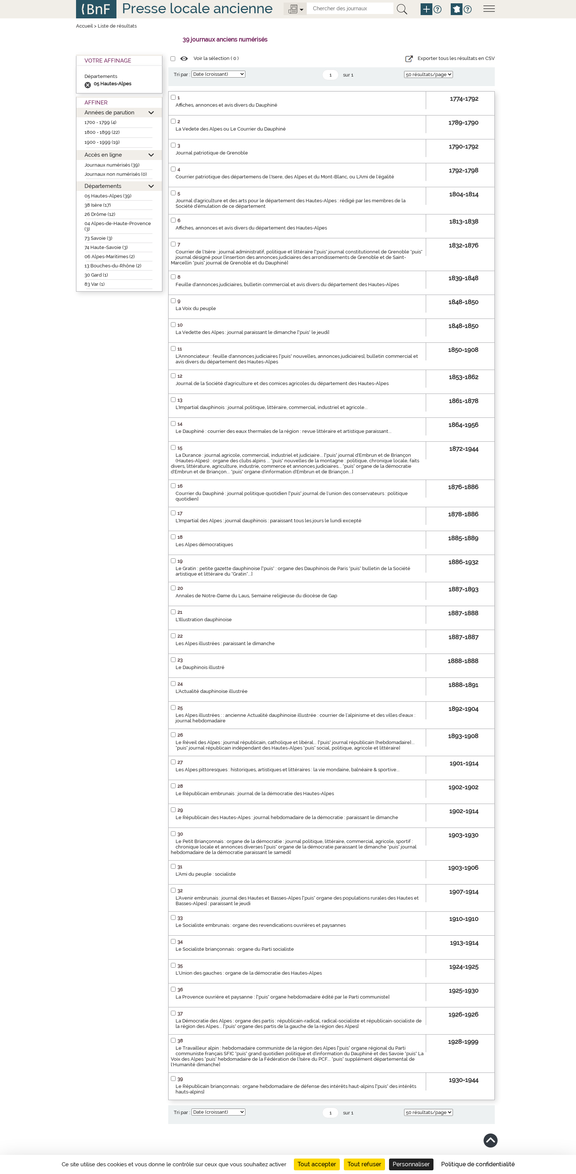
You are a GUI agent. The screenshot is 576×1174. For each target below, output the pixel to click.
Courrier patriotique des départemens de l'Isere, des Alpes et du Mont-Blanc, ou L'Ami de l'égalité (285, 176)
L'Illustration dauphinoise (204, 619)
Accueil (84, 26)
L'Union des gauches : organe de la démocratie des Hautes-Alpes (249, 973)
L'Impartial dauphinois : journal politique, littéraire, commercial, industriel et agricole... (272, 407)
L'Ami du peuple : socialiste (206, 874)
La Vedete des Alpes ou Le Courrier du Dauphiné (231, 129)
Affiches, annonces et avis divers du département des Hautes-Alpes (251, 228)
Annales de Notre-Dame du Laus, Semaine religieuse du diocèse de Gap (256, 595)
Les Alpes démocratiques (204, 544)
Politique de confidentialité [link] (478, 1164)
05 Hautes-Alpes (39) (108, 196)
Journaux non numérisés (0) (115, 174)
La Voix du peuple (196, 308)
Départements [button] (102, 186)
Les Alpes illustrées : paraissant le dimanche (225, 643)
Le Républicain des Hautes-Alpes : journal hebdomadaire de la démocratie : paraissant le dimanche (287, 817)
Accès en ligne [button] (103, 155)
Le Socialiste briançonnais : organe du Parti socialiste (235, 949)
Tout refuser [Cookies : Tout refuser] (364, 1164)
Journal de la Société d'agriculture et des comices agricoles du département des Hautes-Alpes (282, 383)
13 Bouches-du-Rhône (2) (112, 265)
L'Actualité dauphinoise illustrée (212, 691)
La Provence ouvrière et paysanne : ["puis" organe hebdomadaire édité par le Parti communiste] (282, 997)
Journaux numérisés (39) (112, 165)
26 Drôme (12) (99, 214)
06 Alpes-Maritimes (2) (109, 256)
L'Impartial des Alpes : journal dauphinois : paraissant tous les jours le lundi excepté (268, 520)
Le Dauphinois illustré (200, 667)
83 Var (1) (94, 284)
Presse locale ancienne (197, 8)
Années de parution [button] (109, 112)
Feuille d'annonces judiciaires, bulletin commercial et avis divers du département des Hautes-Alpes (287, 284)
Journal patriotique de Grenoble (212, 153)
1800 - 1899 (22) (102, 132)
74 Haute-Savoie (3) (106, 247)
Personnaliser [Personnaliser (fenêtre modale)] (411, 1164)
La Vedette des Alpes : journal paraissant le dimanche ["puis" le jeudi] (252, 332)
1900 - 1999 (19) (102, 142)
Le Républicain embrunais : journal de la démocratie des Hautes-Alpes (255, 793)
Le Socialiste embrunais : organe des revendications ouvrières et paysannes (261, 925)
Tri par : (182, 74)
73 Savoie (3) (98, 238)
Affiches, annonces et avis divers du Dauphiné (226, 105)
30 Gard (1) (96, 275)
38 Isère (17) (97, 205)
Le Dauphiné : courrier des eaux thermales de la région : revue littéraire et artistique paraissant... (284, 431)
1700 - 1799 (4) (100, 122)
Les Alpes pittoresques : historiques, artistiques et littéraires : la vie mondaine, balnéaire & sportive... (288, 769)
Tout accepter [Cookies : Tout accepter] (317, 1164)
